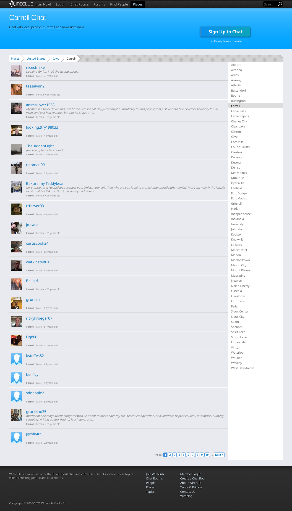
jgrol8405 (34, 434)
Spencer (236, 327)
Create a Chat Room (193, 478)
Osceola (236, 291)
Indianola (237, 219)
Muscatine (238, 275)
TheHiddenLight (40, 146)
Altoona (236, 70)
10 (207, 454)
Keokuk (236, 234)
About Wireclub (190, 483)
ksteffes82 (35, 355)
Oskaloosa (238, 296)
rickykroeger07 (39, 318)
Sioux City (238, 317)
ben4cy (32, 374)
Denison (236, 167)
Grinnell (236, 203)
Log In (60, 4)
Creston (236, 152)
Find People (119, 4)
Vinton (235, 347)
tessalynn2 (35, 86)
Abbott (236, 65)
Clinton (236, 132)
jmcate (32, 224)
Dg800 (31, 337)
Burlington (238, 101)
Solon (235, 322)
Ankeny (236, 80)
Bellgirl (32, 280)
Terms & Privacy (191, 487)
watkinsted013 (38, 262)
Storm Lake (239, 337)
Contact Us (187, 491)
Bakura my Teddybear (45, 183)
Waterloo (237, 352)
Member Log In (190, 474)
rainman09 (35, 164)
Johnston (237, 229)
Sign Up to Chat (225, 32)
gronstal (33, 299)
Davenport (238, 157)
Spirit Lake (238, 332)
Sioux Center (239, 311)
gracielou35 (36, 411)
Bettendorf (238, 90)
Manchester (239, 250)
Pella (234, 306)
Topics (150, 491)
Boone (235, 95)
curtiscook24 (37, 243)
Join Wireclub (155, 474)
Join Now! (43, 4)
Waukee (236, 358)
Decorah (236, 162)
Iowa (56, 58)
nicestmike (35, 67)
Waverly (236, 363)
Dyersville (237, 183)
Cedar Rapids (240, 116)
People (150, 483)
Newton (236, 280)
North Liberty (240, 286)
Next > (219, 454)
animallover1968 (40, 105)
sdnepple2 (35, 393)
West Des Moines (242, 368)
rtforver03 (35, 206)
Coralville (237, 142)
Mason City (238, 265)
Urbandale (238, 342)
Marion (236, 255)
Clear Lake (238, 126)
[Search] (270, 4)
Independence (241, 214)
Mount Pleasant (242, 270)
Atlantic (236, 85)
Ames (235, 75)
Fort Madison (240, 198)
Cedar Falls (238, 111)
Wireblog (186, 496)
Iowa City (237, 224)
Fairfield (236, 188)
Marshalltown (240, 260)
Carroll (30, 75)
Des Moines (239, 173)
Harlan (235, 209)
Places (138, 4)
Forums (99, 4)
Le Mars (236, 245)
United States (36, 58)
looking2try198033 (42, 127)
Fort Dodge (239, 193)
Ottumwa (237, 301)
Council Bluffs (240, 147)
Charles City (239, 121)
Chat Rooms (79, 4)
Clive (234, 137)
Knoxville (237, 239)
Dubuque (237, 178)
